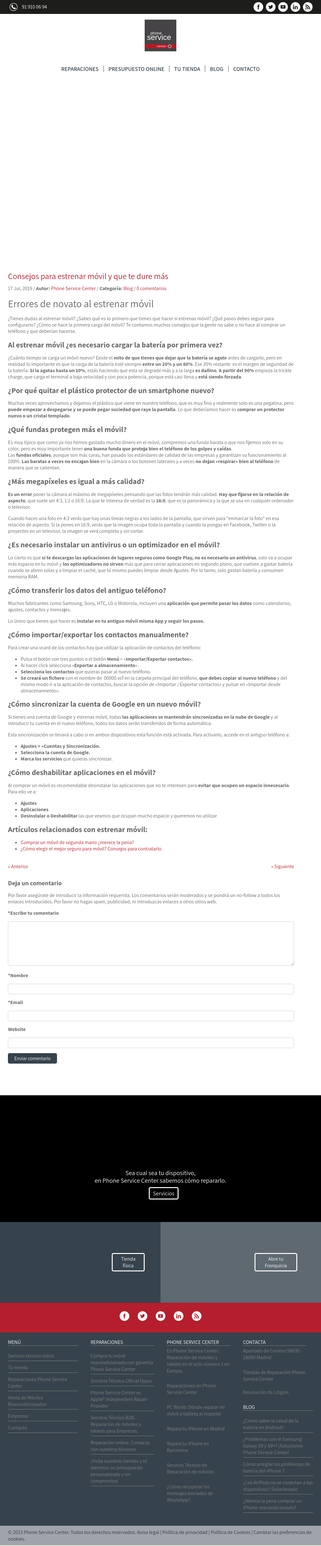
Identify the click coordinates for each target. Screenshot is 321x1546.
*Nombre (18, 975)
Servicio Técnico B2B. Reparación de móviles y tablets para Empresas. (116, 1425)
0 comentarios (152, 288)
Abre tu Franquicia (276, 1262)
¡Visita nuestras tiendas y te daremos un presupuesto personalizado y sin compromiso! (119, 1471)
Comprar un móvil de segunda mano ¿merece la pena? (77, 842)
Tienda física (128, 1262)
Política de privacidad (185, 1533)
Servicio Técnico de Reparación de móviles (190, 1469)
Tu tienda (18, 1368)
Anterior (18, 866)
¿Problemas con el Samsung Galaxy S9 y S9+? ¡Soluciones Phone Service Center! (273, 1446)
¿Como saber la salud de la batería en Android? (271, 1424)
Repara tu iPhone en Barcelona (188, 1447)
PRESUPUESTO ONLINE (137, 69)
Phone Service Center (73, 288)
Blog (128, 288)
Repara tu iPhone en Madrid (196, 1429)
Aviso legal (148, 1533)
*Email (15, 1002)
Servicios (163, 1194)
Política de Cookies (230, 1533)
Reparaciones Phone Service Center (37, 1383)
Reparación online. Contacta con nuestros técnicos (120, 1446)
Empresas (18, 1416)
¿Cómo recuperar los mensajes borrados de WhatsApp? (190, 1494)
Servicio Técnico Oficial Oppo (121, 1381)
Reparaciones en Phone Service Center (191, 1389)
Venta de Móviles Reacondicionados (27, 1401)
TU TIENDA (187, 69)
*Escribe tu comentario (33, 913)
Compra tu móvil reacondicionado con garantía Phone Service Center (122, 1363)
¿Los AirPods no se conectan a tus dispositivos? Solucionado (278, 1486)
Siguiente (282, 866)
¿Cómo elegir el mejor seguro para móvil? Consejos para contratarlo (91, 848)
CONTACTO (246, 69)
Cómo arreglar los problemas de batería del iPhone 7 (276, 1468)
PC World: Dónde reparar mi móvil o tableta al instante (196, 1411)
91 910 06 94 (34, 6)
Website (17, 1029)
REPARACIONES (80, 69)
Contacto (17, 1428)
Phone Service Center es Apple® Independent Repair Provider (119, 1400)
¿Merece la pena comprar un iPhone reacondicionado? (272, 1504)
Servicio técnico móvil (31, 1356)
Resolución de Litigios (266, 1393)
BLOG (216, 69)
